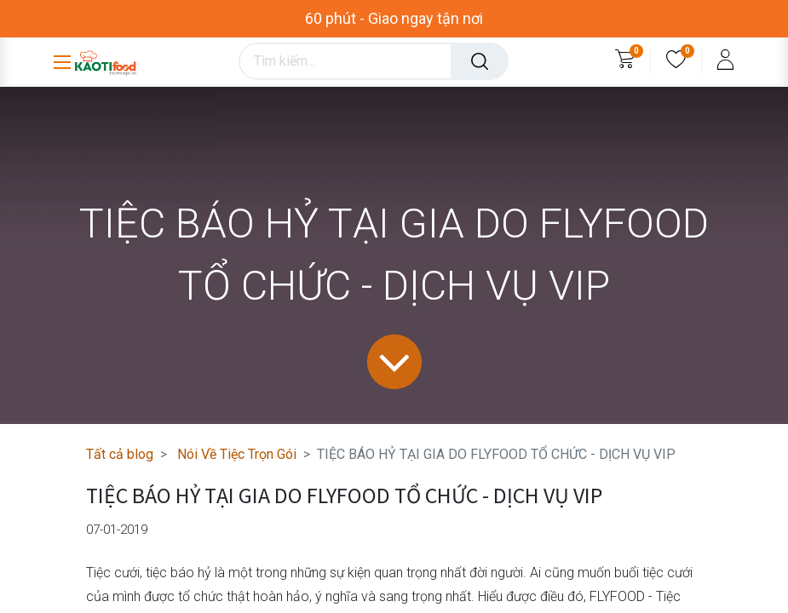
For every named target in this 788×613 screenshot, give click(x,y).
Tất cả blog (119, 454)
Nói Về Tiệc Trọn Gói (236, 454)
